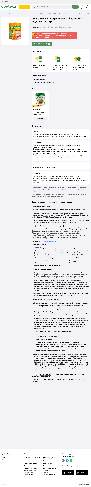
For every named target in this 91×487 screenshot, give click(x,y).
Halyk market (57, 69)
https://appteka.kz (49, 241)
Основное (35, 27)
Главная (4, 14)
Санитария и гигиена (30, 463)
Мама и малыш (47, 463)
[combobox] (55, 7)
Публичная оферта (84, 484)
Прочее (26, 477)
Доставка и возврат (66, 27)
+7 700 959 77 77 (69, 457)
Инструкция (52, 27)
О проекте (78, 2)
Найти (75, 6)
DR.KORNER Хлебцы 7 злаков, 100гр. (39, 113)
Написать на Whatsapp (42, 44)
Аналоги (43, 27)
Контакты (87, 2)
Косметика (46, 466)
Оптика (26, 466)
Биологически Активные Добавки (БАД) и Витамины (50, 459)
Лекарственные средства (32, 457)
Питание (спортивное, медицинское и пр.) (24, 14)
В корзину (40, 119)
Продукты (44, 14)
